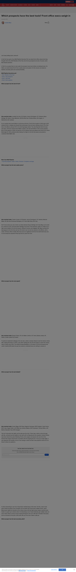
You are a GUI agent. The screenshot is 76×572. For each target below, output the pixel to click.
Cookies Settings (54, 569)
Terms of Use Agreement (31, 570)
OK (62, 569)
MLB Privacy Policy (22, 570)
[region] (38, 570)
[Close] (74, 569)
